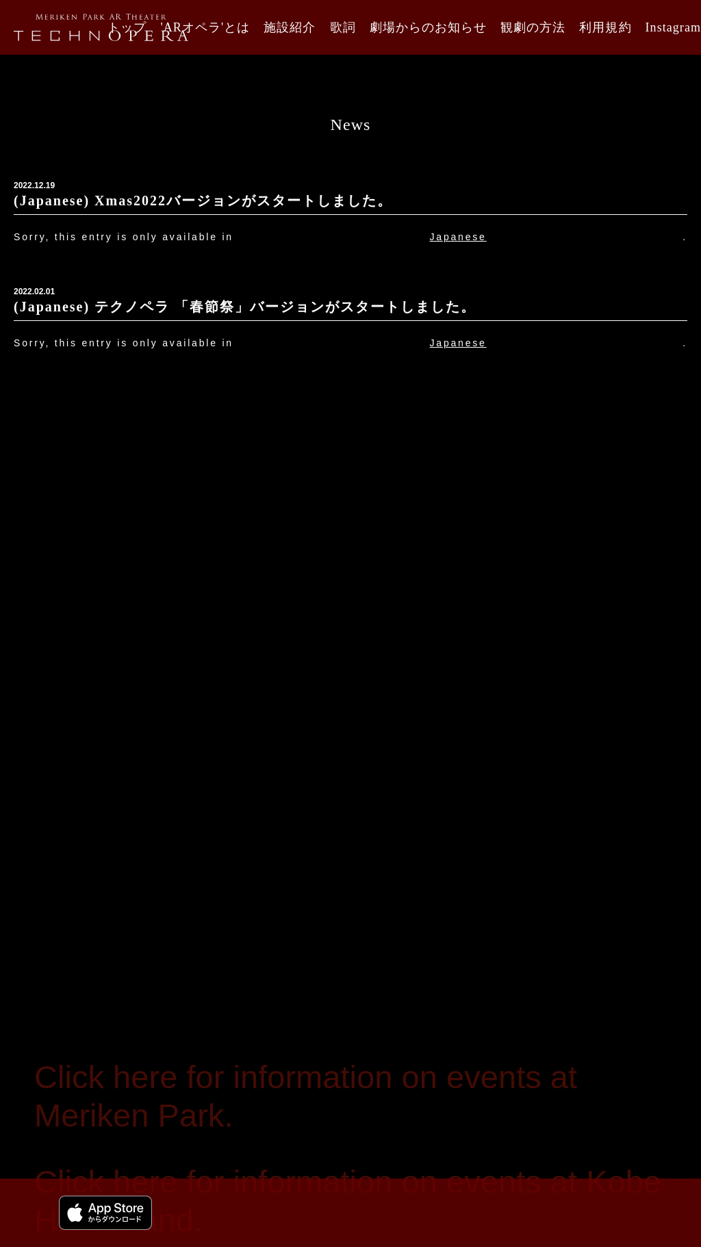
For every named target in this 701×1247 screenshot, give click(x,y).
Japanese (458, 236)
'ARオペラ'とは (205, 27)
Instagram (673, 27)
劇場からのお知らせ (428, 27)
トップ (126, 27)
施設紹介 (290, 27)
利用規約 (605, 27)
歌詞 (343, 27)
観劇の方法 (532, 27)
